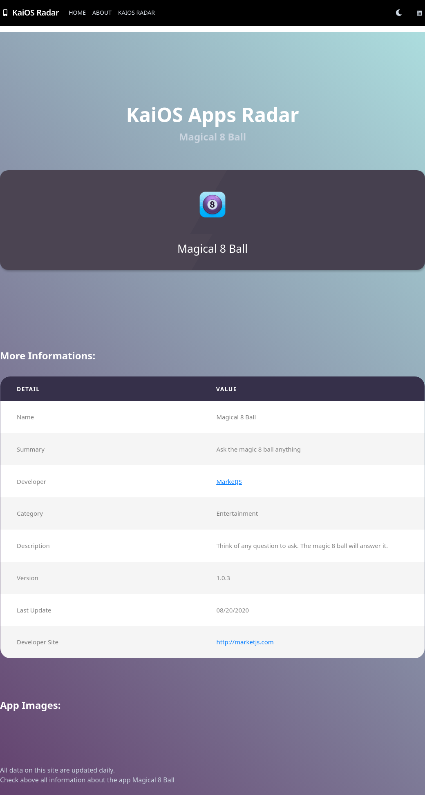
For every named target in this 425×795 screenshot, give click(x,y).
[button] (401, 12)
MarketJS (229, 481)
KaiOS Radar (136, 12)
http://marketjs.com (244, 642)
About (102, 12)
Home (77, 12)
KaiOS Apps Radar (212, 114)
